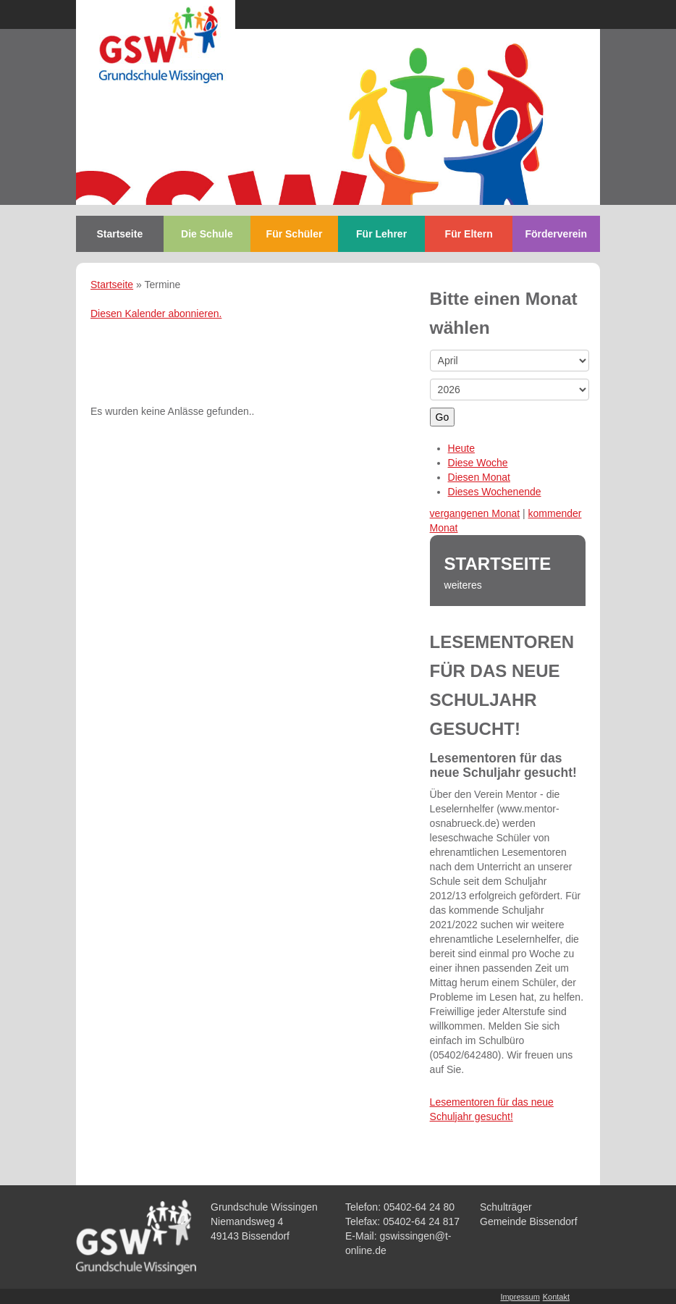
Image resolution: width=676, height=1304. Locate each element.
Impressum (519, 1296)
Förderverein (556, 234)
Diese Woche (478, 462)
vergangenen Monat (475, 513)
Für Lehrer (381, 234)
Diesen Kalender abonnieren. (155, 313)
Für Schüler (294, 234)
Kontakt (556, 1296)
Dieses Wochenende (494, 491)
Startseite (119, 234)
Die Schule (207, 234)
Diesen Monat (479, 477)
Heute (461, 448)
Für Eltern (469, 234)
